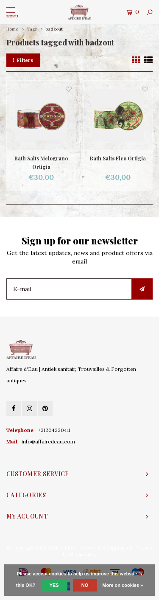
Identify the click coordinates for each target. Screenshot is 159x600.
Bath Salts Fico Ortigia (118, 158)
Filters (23, 60)
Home (12, 29)
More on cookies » (122, 585)
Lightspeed (120, 548)
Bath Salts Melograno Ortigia (41, 162)
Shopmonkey (83, 555)
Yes (54, 585)
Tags (32, 29)
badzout (54, 29)
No (85, 585)
